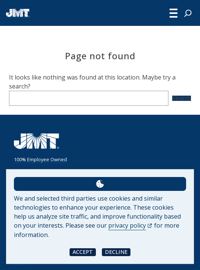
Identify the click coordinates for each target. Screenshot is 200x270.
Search (181, 98)
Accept (83, 251)
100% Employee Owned (40, 159)
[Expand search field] (188, 13)
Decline (116, 251)
